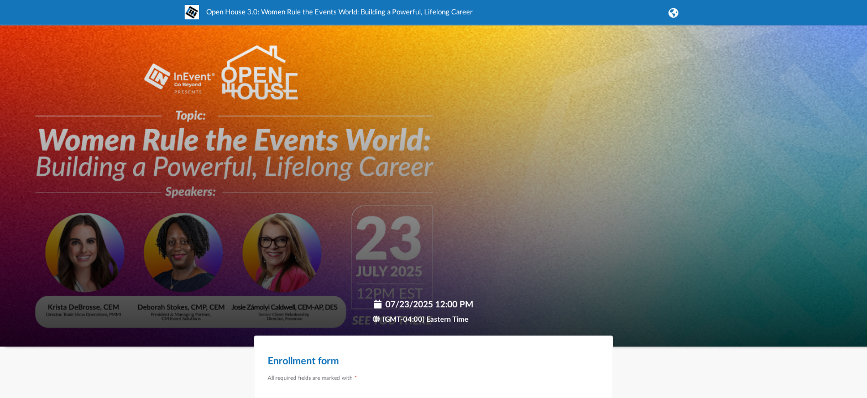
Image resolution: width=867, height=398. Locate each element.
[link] (328, 17)
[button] (672, 12)
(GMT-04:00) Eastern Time (420, 319)
